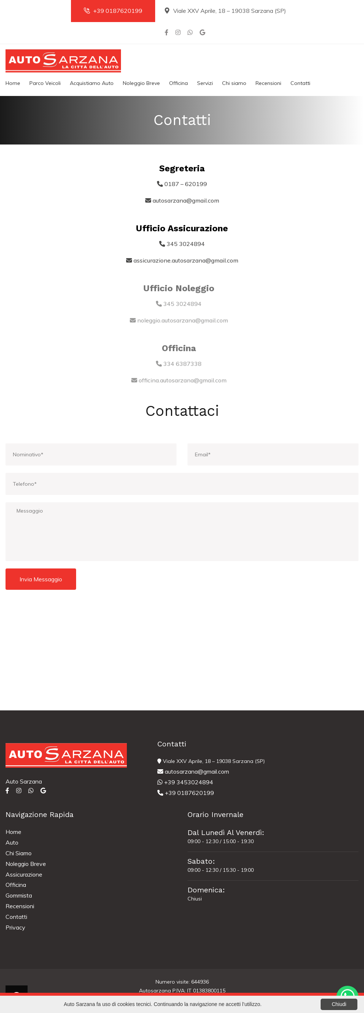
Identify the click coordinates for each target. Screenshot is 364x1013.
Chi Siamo (19, 853)
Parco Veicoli (45, 83)
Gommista (19, 895)
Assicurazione (24, 874)
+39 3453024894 (185, 782)
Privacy (15, 927)
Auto (12, 842)
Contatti (300, 83)
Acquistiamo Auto (92, 83)
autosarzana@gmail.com (193, 771)
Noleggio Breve (141, 83)
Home (13, 83)
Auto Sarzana (24, 781)
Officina (178, 83)
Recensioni (268, 83)
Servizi (205, 83)
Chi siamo (234, 83)
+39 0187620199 (113, 10)
